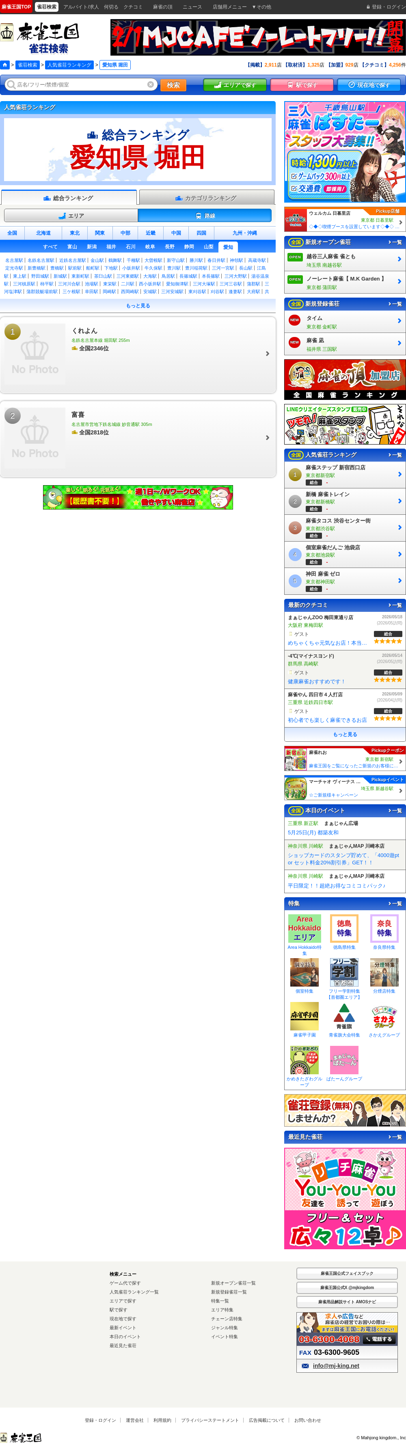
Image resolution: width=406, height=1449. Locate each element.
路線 (204, 216)
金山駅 (97, 260)
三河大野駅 (236, 276)
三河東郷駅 (128, 276)
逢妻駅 (235, 291)
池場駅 (91, 283)
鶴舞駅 (115, 260)
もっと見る (138, 306)
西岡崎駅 (130, 291)
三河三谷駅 (231, 283)
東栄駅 (110, 283)
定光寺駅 (14, 268)
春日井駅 (216, 260)
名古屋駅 (14, 260)
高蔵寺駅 (257, 260)
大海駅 (150, 276)
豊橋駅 (57, 268)
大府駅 (253, 291)
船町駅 (92, 268)
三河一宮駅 (223, 268)
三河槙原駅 (24, 283)
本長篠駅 (211, 276)
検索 (173, 85)
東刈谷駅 (197, 291)
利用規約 (162, 1420)
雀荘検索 (27, 65)
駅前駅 (75, 268)
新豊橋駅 (36, 268)
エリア (71, 216)
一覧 (394, 242)
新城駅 (60, 276)
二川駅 (127, 283)
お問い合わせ (307, 1420)
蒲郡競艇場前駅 (42, 291)
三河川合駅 (69, 283)
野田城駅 (40, 276)
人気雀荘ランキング (69, 65)
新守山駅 (176, 260)
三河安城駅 (172, 291)
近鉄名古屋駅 (72, 260)
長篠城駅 (188, 276)
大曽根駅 (153, 260)
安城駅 (150, 291)
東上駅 (19, 276)
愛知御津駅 (177, 283)
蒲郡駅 (253, 283)
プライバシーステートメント (210, 1420)
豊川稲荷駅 (196, 268)
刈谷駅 (217, 291)
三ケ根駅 (71, 291)
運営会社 (135, 1420)
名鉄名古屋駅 (41, 260)
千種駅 (133, 260)
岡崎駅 (109, 291)
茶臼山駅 (103, 276)
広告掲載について (267, 1420)
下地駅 (111, 268)
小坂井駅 (131, 268)
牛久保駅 (153, 268)
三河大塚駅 (204, 283)
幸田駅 (91, 291)
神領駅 (236, 260)
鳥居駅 (168, 276)
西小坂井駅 (150, 283)
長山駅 (246, 268)
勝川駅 (196, 260)
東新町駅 (80, 276)
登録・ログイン (100, 1420)
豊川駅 (174, 268)
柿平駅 (47, 283)
